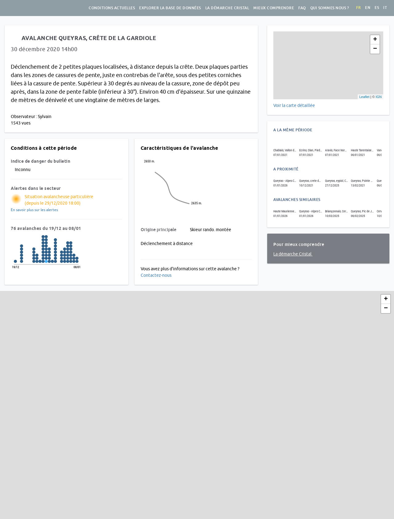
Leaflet (364, 97)
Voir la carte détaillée (294, 105)
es (377, 7)
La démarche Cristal (227, 8)
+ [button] (375, 39)
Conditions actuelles (112, 8)
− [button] (375, 49)
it (385, 7)
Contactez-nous (156, 275)
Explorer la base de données (170, 8)
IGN (379, 97)
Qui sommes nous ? (329, 8)
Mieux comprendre (273, 8)
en (367, 7)
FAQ (302, 8)
